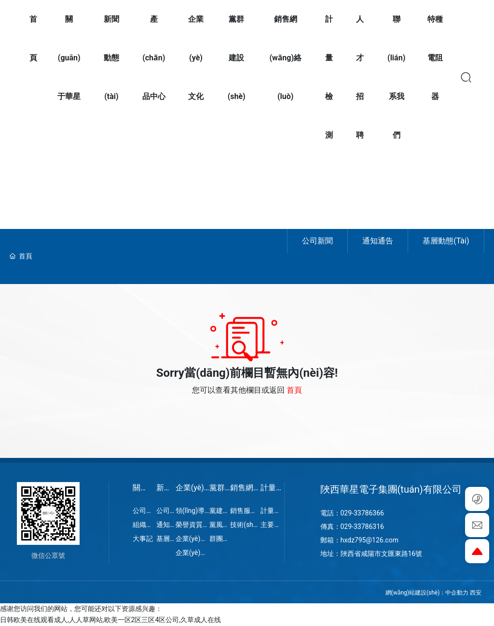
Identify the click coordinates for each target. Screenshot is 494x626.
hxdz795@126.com (369, 540)
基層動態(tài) (446, 240)
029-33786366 (362, 513)
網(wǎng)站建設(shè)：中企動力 (427, 592)
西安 (475, 592)
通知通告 (377, 240)
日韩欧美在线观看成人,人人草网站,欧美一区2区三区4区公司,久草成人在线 (110, 620)
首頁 (294, 390)
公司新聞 (317, 240)
